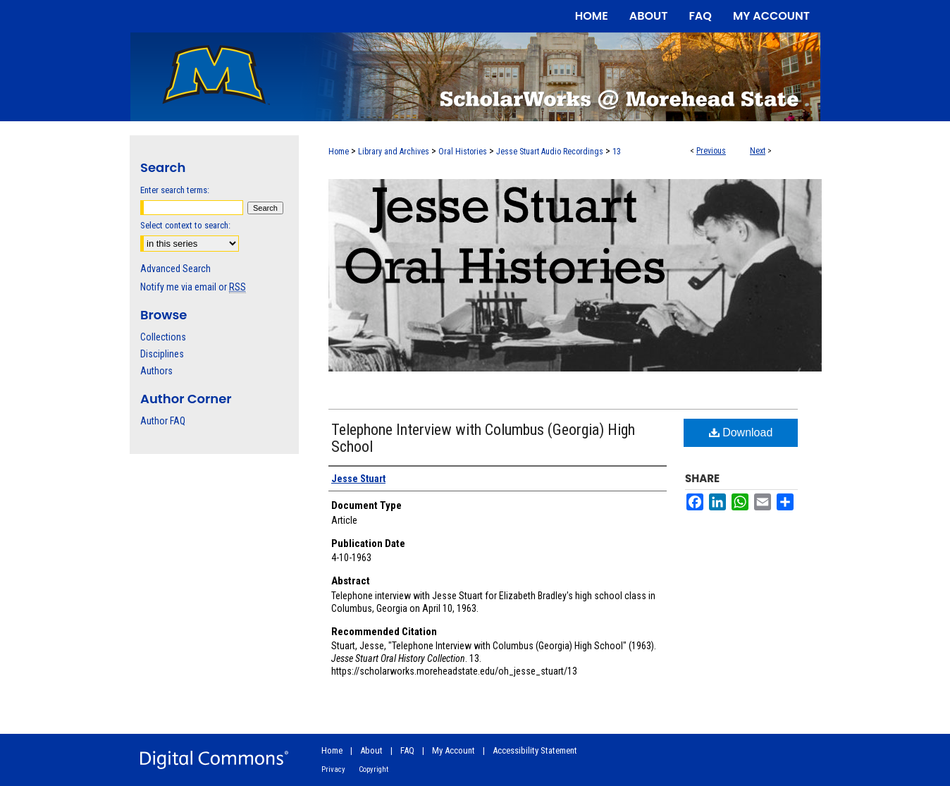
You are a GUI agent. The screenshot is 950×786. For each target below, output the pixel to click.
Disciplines (162, 354)
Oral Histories (462, 151)
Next (757, 151)
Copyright (373, 769)
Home (338, 151)
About (371, 750)
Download (741, 432)
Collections (163, 337)
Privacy (333, 769)
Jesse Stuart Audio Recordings (549, 151)
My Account (453, 750)
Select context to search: (185, 225)
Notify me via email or (193, 287)
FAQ (407, 750)
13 (616, 151)
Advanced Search (175, 268)
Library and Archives (393, 151)
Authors (156, 370)
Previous (711, 151)
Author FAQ (162, 420)
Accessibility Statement (535, 750)
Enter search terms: (174, 190)
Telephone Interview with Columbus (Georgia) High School (483, 438)
